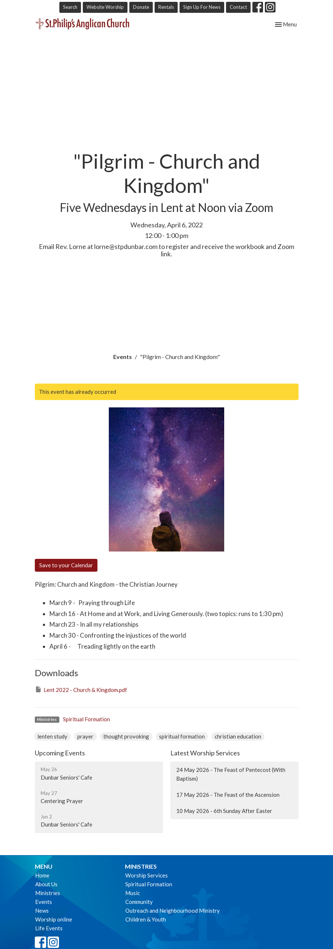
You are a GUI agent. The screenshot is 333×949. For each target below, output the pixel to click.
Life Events (49, 928)
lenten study (52, 736)
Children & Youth (145, 919)
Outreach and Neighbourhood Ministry (172, 910)
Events (122, 356)
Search (70, 7)
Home (42, 875)
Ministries (47, 893)
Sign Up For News (202, 7)
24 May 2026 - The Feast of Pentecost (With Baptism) (230, 773)
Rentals (166, 7)
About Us (46, 884)
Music (132, 893)
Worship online (53, 919)
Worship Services (146, 875)
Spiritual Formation (86, 719)
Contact (238, 7)
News (42, 910)
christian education (238, 736)
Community (139, 901)
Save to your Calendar (66, 565)
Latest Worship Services (205, 753)
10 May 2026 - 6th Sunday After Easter (224, 810)
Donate (141, 7)
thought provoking (126, 736)
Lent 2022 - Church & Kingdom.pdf (81, 689)
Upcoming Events (60, 753)
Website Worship (105, 7)
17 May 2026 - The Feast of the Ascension (228, 794)
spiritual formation (182, 736)
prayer (85, 736)
